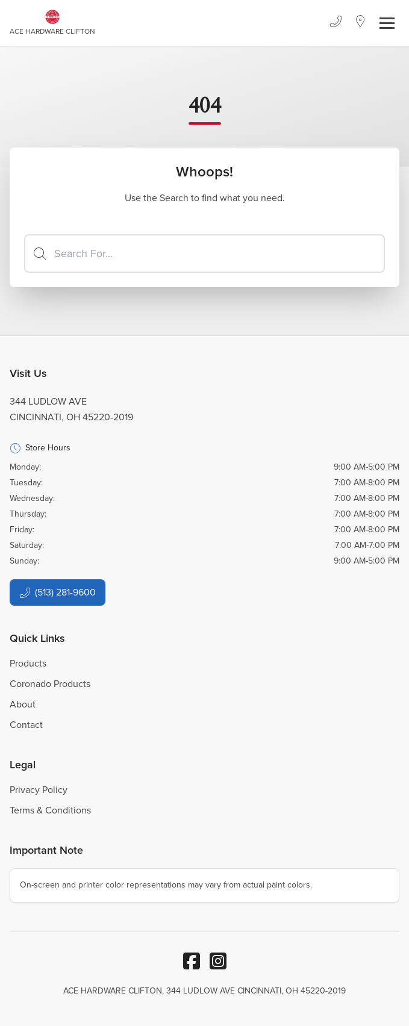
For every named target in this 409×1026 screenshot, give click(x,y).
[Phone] (335, 23)
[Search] (204, 253)
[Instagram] (218, 961)
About (23, 704)
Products (28, 663)
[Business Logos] (52, 23)
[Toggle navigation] (387, 23)
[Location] (360, 23)
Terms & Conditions (50, 810)
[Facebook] (191, 961)
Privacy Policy (38, 790)
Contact (26, 725)
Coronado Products (50, 684)
